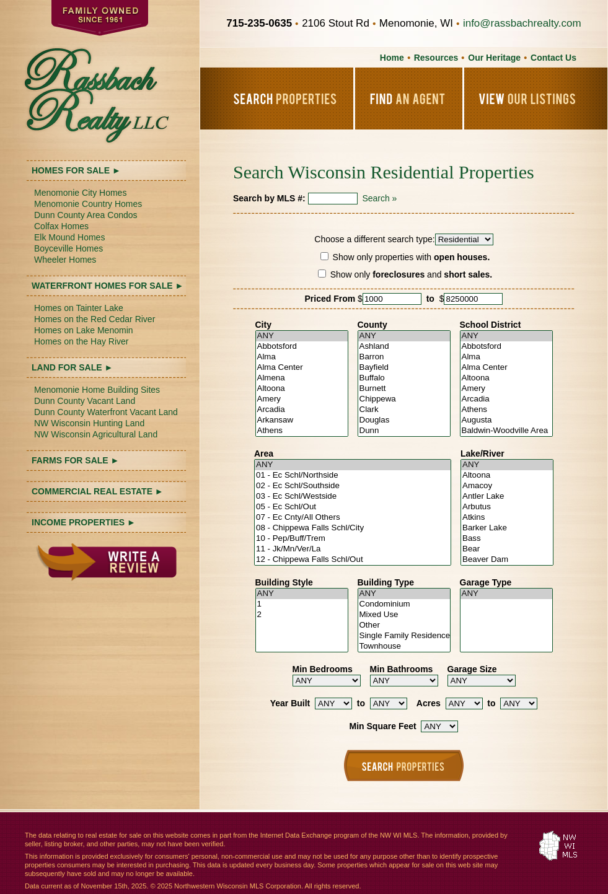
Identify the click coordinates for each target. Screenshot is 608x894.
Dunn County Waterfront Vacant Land (106, 412)
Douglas (404, 420)
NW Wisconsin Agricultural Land (95, 434)
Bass (507, 538)
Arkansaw (302, 420)
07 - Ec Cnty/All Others (353, 517)
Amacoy (507, 486)
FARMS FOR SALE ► (75, 460)
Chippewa (404, 399)
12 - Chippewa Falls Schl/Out (353, 559)
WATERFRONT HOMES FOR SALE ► (107, 286)
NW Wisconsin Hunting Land (89, 423)
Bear (507, 549)
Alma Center (302, 367)
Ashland (404, 346)
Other (404, 625)
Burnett (404, 388)
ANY (302, 336)
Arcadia (302, 410)
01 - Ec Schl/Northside (353, 475)
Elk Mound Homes (69, 237)
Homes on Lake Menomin (83, 330)
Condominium (404, 604)
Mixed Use (404, 615)
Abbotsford (302, 346)
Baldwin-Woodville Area (506, 431)
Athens (302, 431)
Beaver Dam (507, 559)
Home (392, 58)
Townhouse (404, 646)
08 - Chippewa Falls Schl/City (353, 528)
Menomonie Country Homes (88, 204)
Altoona (302, 388)
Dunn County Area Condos (86, 215)
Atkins (507, 517)
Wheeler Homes (65, 260)
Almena (302, 378)
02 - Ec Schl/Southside (353, 486)
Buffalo (404, 378)
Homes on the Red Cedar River (94, 319)
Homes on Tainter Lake (78, 308)
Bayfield (404, 367)
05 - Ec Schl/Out (353, 507)
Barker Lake (507, 528)
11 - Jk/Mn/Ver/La (353, 549)
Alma (302, 357)
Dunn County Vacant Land (84, 401)
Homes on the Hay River (81, 341)
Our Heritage (494, 58)
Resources (436, 58)
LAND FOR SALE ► (72, 367)
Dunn (404, 431)
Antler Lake (507, 496)
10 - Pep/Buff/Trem (353, 538)
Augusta (506, 420)
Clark (404, 410)
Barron (404, 357)
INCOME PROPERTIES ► (84, 522)
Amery (302, 399)
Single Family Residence (404, 636)
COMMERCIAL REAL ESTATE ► (98, 491)
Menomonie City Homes (80, 193)
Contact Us (553, 58)
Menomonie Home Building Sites (97, 390)
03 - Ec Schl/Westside (353, 496)
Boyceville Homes (68, 248)
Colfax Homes (61, 226)
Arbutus (507, 507)
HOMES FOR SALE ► (76, 170)
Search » (379, 198)
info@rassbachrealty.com (522, 23)
